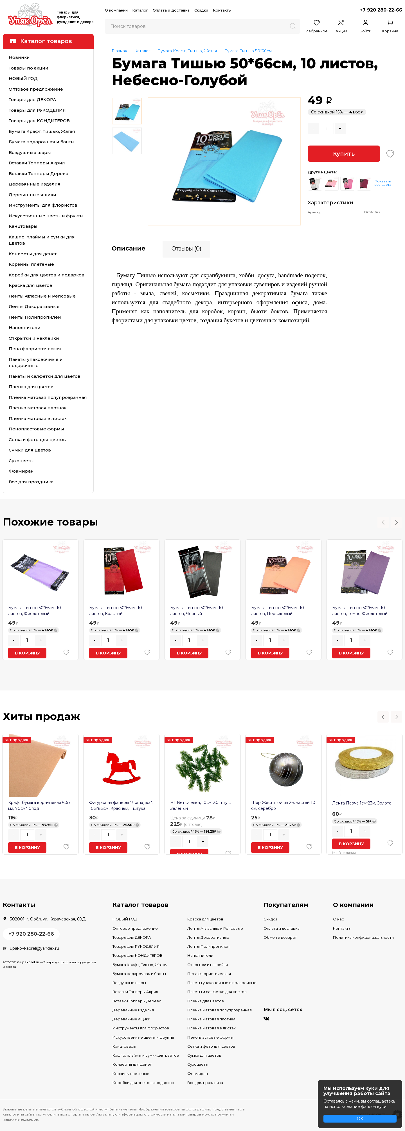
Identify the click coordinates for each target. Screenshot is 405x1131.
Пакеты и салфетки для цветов (44, 376)
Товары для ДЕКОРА (32, 99)
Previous (383, 522)
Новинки (19, 57)
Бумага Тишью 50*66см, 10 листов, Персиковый (277, 610)
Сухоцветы (21, 460)
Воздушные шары (30, 152)
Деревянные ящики (32, 194)
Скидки (201, 10)
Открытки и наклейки (34, 338)
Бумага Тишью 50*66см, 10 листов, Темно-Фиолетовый (360, 610)
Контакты (222, 10)
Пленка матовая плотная (38, 407)
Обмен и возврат (280, 937)
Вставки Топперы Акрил (37, 163)
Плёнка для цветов (31, 386)
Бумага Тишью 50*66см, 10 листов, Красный (115, 610)
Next (396, 522)
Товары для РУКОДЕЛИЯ (37, 110)
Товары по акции (28, 68)
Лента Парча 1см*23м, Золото (362, 803)
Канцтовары (23, 226)
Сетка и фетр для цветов (37, 439)
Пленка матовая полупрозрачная (48, 397)
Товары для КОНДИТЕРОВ (39, 120)
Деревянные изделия (34, 184)
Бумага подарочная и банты (42, 141)
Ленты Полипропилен (35, 317)
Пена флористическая (35, 348)
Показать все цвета (382, 183)
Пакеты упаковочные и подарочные (36, 362)
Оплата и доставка (171, 10)
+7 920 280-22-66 (381, 10)
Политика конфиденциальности (363, 937)
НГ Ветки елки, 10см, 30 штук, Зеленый (200, 805)
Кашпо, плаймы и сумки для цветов (42, 240)
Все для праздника (31, 481)
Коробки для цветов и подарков (46, 275)
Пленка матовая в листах (38, 418)
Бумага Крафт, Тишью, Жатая (42, 131)
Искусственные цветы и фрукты (46, 215)
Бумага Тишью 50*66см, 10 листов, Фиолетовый (34, 610)
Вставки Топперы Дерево (38, 173)
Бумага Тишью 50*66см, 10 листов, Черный (196, 610)
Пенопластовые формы (36, 429)
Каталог (140, 10)
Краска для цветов (30, 285)
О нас (338, 919)
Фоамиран (21, 471)
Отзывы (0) (186, 248)
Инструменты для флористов (43, 205)
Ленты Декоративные (34, 306)
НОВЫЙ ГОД (23, 78)
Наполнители (24, 327)
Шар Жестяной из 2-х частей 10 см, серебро (283, 805)
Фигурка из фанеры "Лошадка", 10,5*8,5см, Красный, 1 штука (120, 805)
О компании (116, 10)
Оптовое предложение (36, 89)
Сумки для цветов (30, 450)
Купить (344, 153)
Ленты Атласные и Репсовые (42, 296)
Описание (128, 247)
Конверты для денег (33, 253)
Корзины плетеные (31, 264)
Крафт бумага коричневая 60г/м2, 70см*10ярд (39, 805)
